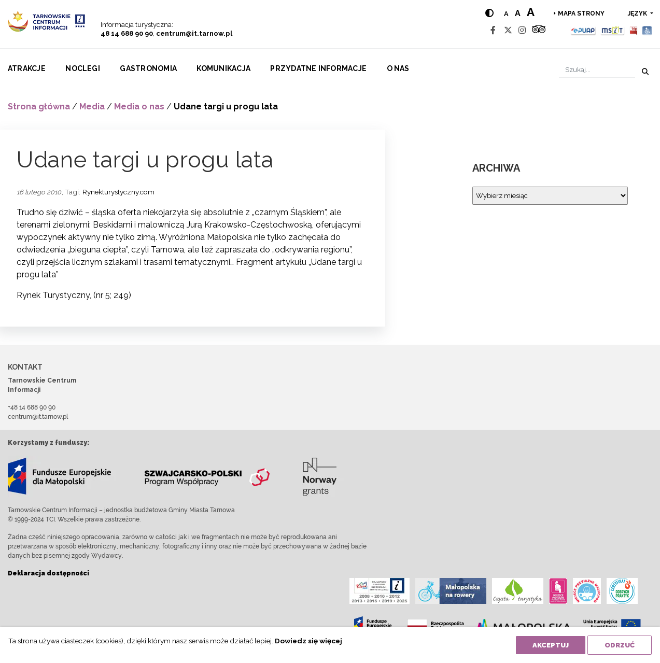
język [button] (638, 13)
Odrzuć (620, 645)
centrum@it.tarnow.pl (194, 33)
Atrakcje (27, 68)
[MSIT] (612, 30)
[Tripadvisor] (538, 30)
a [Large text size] (531, 12)
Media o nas (139, 106)
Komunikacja (223, 68)
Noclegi (82, 68)
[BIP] (633, 30)
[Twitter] (508, 30)
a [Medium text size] (518, 13)
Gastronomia (148, 68)
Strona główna (39, 106)
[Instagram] (522, 30)
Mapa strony (581, 13)
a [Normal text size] (506, 14)
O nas (398, 68)
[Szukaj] (597, 69)
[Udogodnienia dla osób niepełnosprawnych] (647, 30)
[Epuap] (583, 30)
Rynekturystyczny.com (118, 192)
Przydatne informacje (318, 68)
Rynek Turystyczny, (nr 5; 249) (74, 295)
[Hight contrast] (489, 13)
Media (92, 106)
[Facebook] (493, 30)
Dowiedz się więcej (308, 641)
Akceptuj (550, 645)
